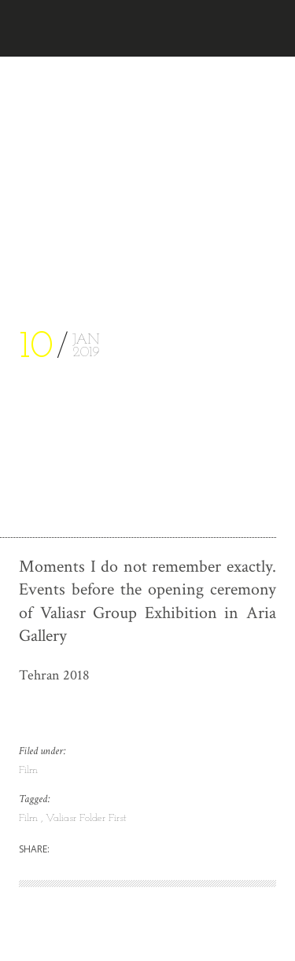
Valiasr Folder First (86, 818)
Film (28, 770)
